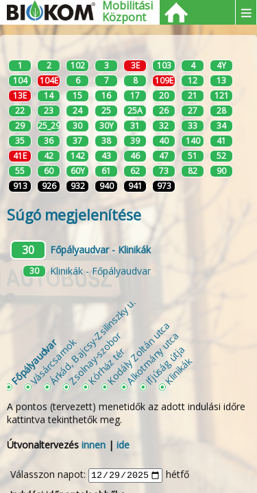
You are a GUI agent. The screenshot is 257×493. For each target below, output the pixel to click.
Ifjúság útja (165, 364)
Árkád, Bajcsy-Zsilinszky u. (92, 341)
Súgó (74, 215)
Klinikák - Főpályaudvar (100, 270)
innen (94, 444)
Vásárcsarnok (53, 361)
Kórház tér (106, 366)
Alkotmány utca (152, 358)
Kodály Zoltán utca (138, 352)
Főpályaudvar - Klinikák (100, 249)
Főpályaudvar (33, 361)
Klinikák (178, 371)
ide (123, 444)
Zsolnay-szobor (95, 358)
